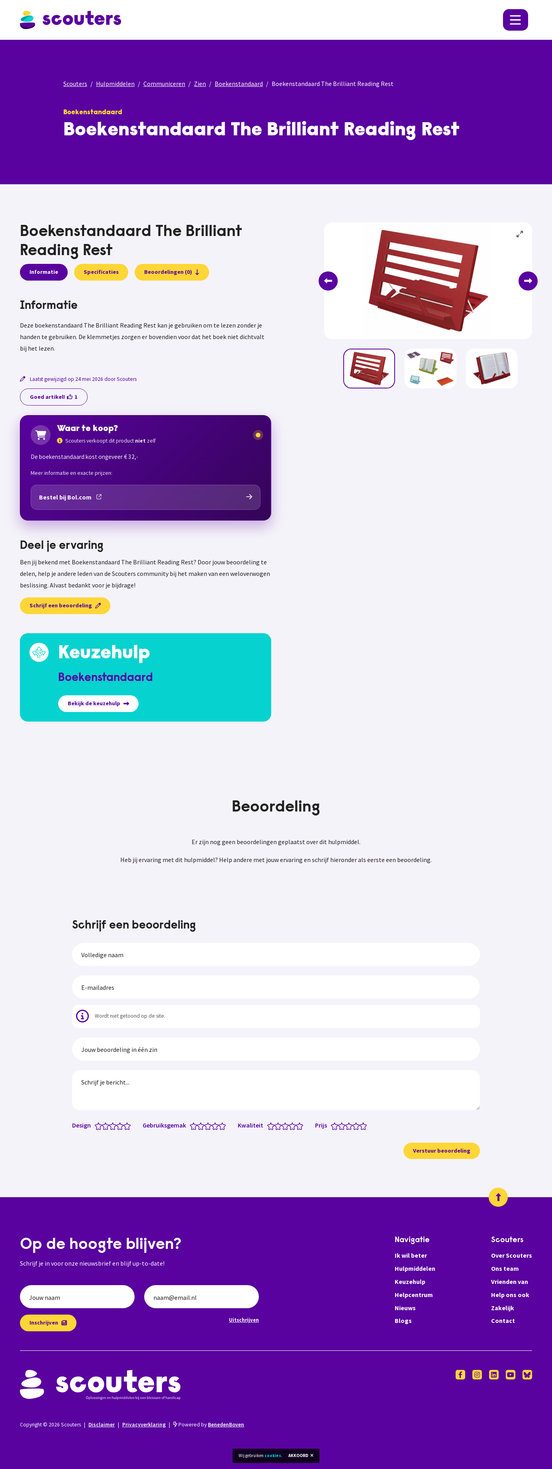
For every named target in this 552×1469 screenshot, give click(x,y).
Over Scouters (511, 1255)
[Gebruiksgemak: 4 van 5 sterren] (217, 1126)
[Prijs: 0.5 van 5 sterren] (333, 1126)
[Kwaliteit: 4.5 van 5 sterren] (297, 1126)
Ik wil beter (411, 1255)
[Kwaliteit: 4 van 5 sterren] (294, 1126)
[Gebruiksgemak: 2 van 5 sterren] (202, 1126)
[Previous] (328, 281)
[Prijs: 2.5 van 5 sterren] (347, 1126)
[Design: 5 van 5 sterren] (129, 1126)
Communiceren (164, 84)
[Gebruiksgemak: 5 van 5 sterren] (224, 1126)
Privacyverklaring (144, 1424)
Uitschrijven (244, 1320)
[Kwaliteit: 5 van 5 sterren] (301, 1126)
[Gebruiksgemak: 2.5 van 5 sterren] (206, 1126)
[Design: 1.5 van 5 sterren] (104, 1126)
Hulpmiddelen (115, 84)
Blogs (403, 1321)
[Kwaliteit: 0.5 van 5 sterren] (269, 1126)
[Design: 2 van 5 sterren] (107, 1126)
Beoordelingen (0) (172, 271)
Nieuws (405, 1308)
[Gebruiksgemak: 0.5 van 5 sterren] (192, 1126)
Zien (200, 84)
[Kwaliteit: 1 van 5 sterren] (272, 1126)
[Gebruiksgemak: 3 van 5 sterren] (209, 1126)
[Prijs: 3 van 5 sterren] (350, 1126)
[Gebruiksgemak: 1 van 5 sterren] (195, 1126)
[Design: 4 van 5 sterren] (121, 1126)
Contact (503, 1321)
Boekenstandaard (239, 84)
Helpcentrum (414, 1295)
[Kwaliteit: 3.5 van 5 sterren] (290, 1126)
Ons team (505, 1268)
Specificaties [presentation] (101, 271)
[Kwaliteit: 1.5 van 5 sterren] (276, 1126)
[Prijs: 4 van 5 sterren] (358, 1126)
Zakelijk (502, 1308)
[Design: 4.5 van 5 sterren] (125, 1126)
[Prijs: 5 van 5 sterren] (365, 1126)
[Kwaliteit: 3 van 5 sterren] (287, 1126)
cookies (272, 1455)
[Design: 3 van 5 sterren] (114, 1126)
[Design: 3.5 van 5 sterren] (118, 1126)
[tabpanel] (145, 327)
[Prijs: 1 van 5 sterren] (336, 1126)
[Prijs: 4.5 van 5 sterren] (361, 1126)
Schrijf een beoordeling (65, 605)
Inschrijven (48, 1322)
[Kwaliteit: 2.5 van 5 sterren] (283, 1126)
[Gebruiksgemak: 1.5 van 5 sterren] (199, 1126)
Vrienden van (509, 1282)
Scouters (75, 84)
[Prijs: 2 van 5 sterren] (343, 1126)
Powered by (208, 1424)
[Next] (528, 281)
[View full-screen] (520, 234)
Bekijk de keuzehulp (98, 703)
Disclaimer (101, 1424)
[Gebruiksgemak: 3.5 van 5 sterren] (213, 1126)
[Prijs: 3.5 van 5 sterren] (354, 1126)
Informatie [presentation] (43, 271)
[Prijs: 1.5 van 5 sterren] (340, 1126)
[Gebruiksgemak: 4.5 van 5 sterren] (220, 1126)
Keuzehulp (410, 1282)
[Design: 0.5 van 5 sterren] (96, 1126)
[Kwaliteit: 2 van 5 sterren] (280, 1126)
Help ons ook (510, 1295)
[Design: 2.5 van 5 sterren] (111, 1126)
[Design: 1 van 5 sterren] (100, 1126)
